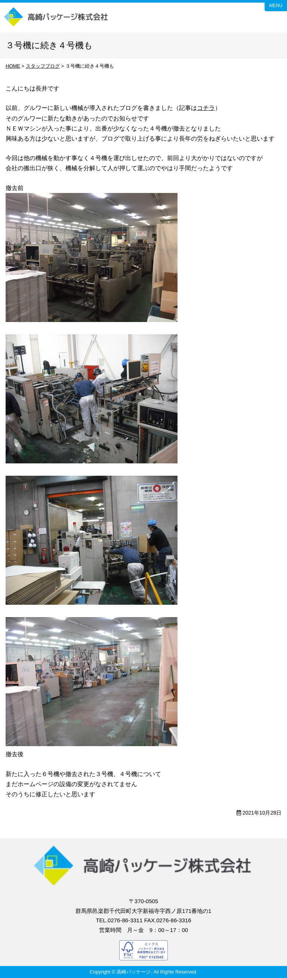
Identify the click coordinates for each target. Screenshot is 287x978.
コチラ (206, 108)
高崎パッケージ (56, 17)
